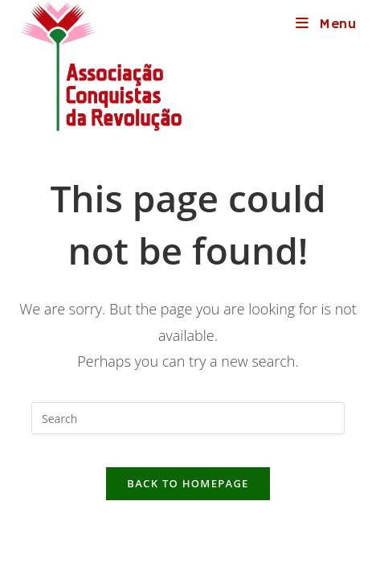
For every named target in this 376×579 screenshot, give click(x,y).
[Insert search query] (188, 418)
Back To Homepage (187, 483)
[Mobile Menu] (327, 24)
